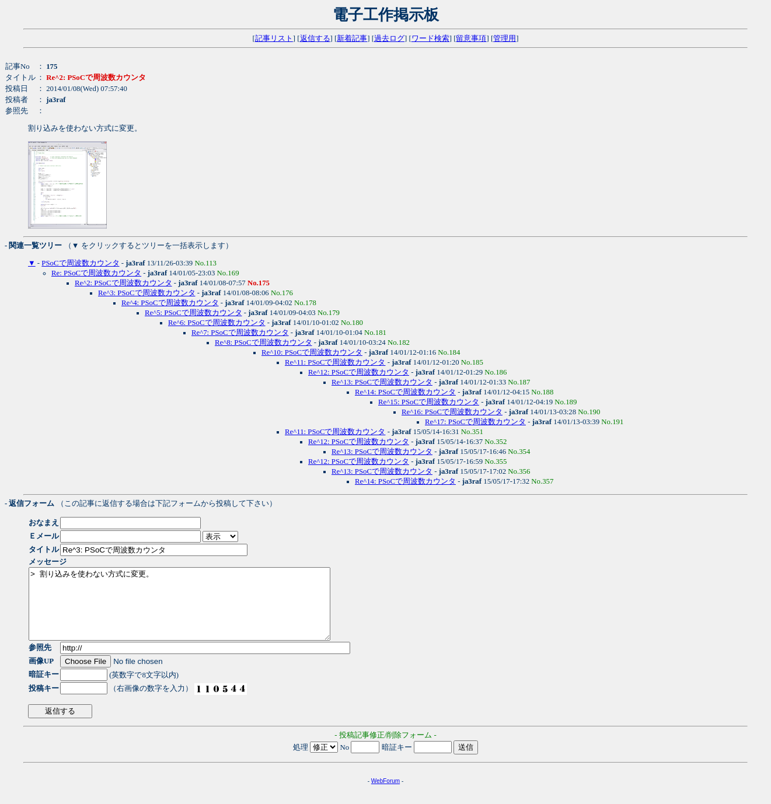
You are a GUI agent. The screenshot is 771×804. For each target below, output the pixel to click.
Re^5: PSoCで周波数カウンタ (193, 313)
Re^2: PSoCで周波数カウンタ (123, 283)
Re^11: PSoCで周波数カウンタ (335, 362)
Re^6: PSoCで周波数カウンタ (217, 323)
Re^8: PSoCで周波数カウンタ (263, 342)
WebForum (385, 795)
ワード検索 (430, 38)
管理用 (504, 38)
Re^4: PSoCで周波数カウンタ (170, 303)
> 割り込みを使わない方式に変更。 (198, 611)
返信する (315, 38)
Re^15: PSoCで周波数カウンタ (428, 402)
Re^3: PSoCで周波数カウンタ (147, 293)
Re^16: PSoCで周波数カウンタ (452, 412)
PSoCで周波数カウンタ (80, 263)
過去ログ (389, 38)
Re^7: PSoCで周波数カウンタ (240, 332)
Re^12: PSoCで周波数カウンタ (358, 372)
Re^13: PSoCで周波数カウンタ (382, 382)
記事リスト (274, 38)
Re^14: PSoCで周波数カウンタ (405, 392)
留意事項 (471, 38)
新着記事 (352, 38)
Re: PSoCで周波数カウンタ (96, 273)
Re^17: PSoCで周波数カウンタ (475, 422)
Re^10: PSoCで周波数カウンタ (311, 352)
